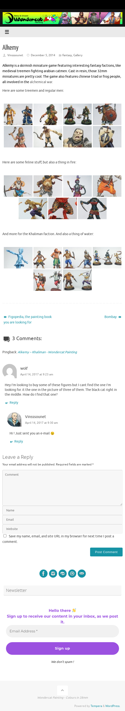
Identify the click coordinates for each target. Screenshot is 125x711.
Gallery (77, 55)
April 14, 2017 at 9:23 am (36, 374)
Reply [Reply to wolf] (11, 402)
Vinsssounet (15, 55)
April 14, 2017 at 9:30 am (41, 423)
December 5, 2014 (43, 55)
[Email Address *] (62, 631)
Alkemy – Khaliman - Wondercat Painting (47, 352)
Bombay (112, 317)
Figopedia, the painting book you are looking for (28, 319)
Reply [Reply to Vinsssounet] (16, 441)
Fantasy (67, 55)
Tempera (96, 706)
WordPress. (112, 706)
